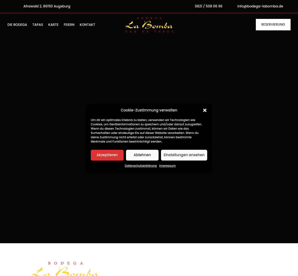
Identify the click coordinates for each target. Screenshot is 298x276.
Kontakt (87, 25)
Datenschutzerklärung (141, 166)
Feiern (69, 25)
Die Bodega (17, 25)
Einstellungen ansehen (184, 155)
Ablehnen (142, 155)
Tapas (37, 25)
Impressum (167, 166)
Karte (53, 25)
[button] (204, 110)
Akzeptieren (107, 155)
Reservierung (273, 24)
